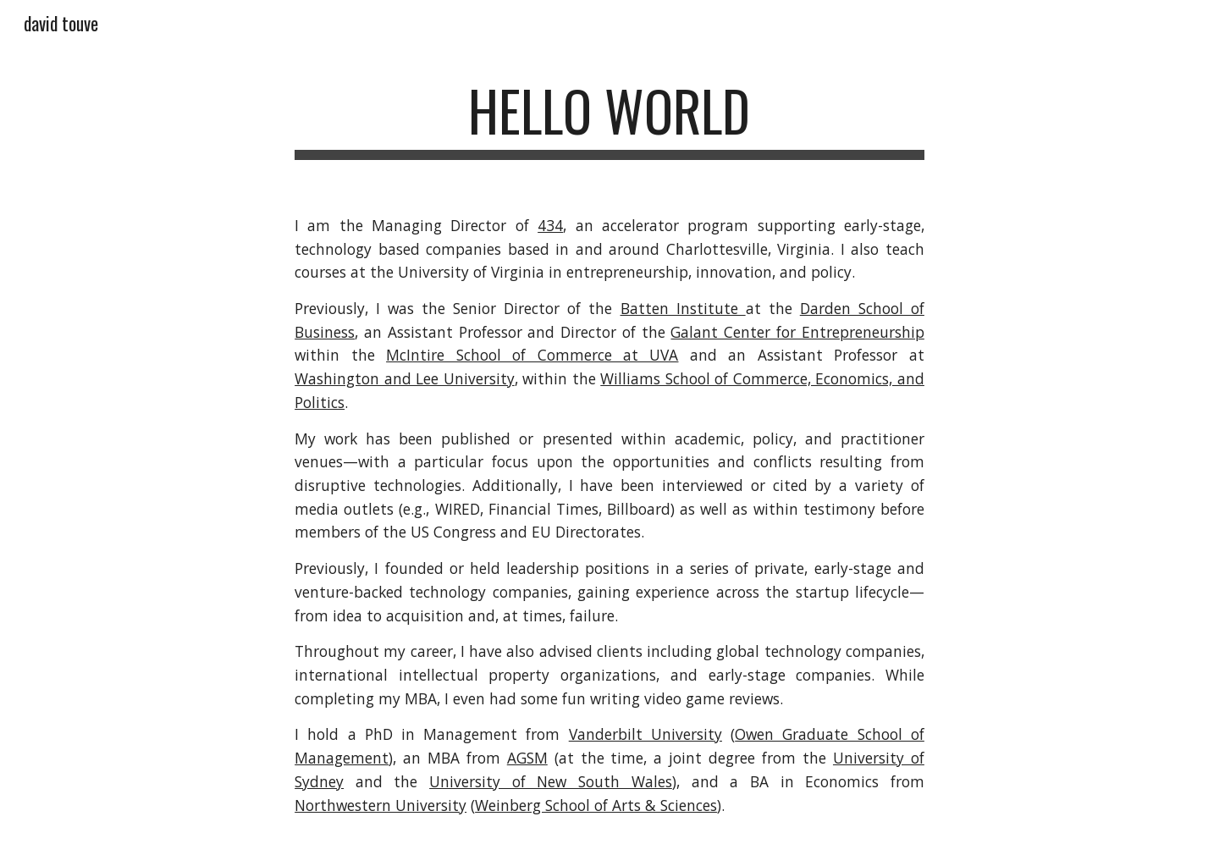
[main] (609, 119)
